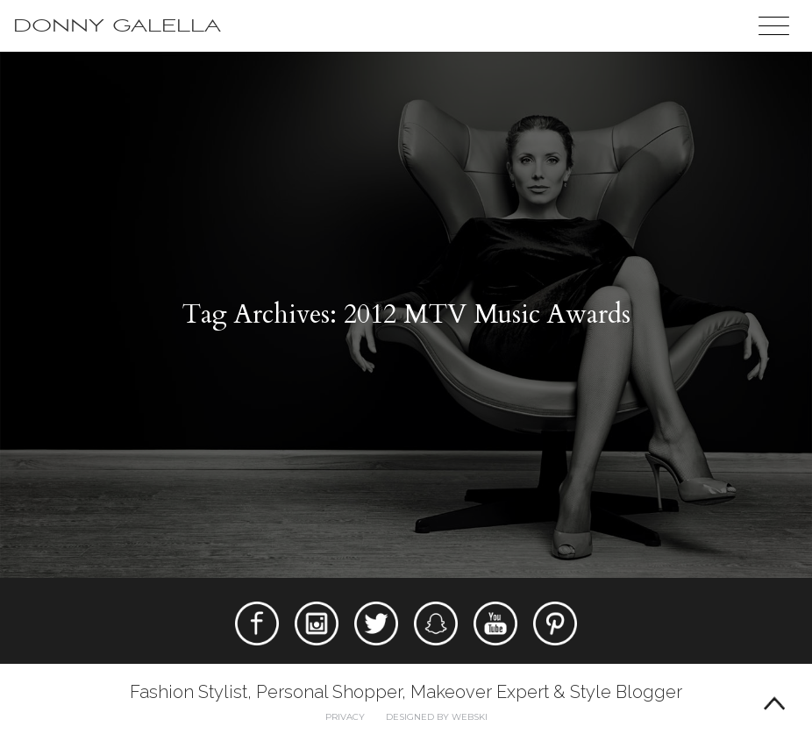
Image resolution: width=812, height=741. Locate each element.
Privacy (345, 717)
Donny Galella (117, 26)
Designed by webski (437, 717)
